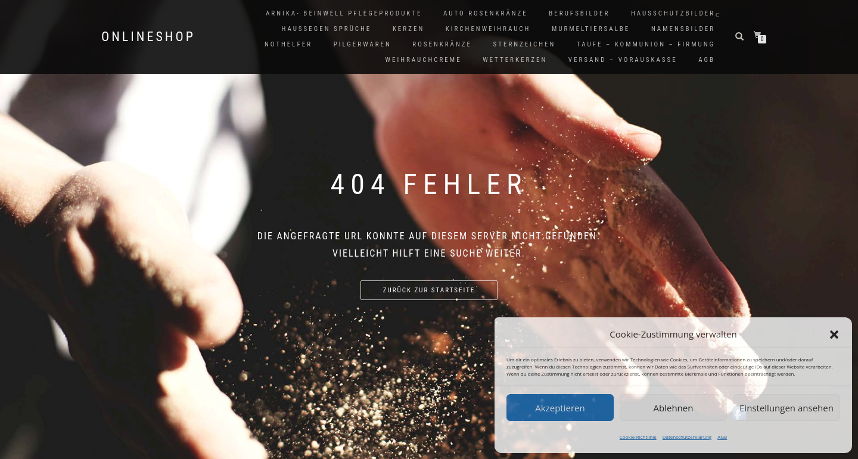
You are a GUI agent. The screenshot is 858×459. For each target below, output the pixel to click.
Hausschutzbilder (673, 13)
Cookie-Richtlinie (638, 436)
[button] (834, 335)
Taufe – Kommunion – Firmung (646, 44)
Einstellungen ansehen (786, 408)
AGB (722, 436)
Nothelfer (288, 44)
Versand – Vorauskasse (622, 60)
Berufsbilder (579, 13)
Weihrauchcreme (424, 60)
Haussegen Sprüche (326, 29)
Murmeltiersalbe (591, 29)
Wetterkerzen (515, 60)
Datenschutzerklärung (687, 436)
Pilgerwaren (362, 44)
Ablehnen (674, 408)
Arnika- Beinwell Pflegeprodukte (344, 13)
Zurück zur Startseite (429, 290)
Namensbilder (683, 29)
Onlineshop (148, 37)
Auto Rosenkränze (485, 13)
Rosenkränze (442, 44)
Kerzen (408, 29)
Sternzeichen (524, 44)
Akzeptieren (560, 408)
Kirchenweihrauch (488, 29)
